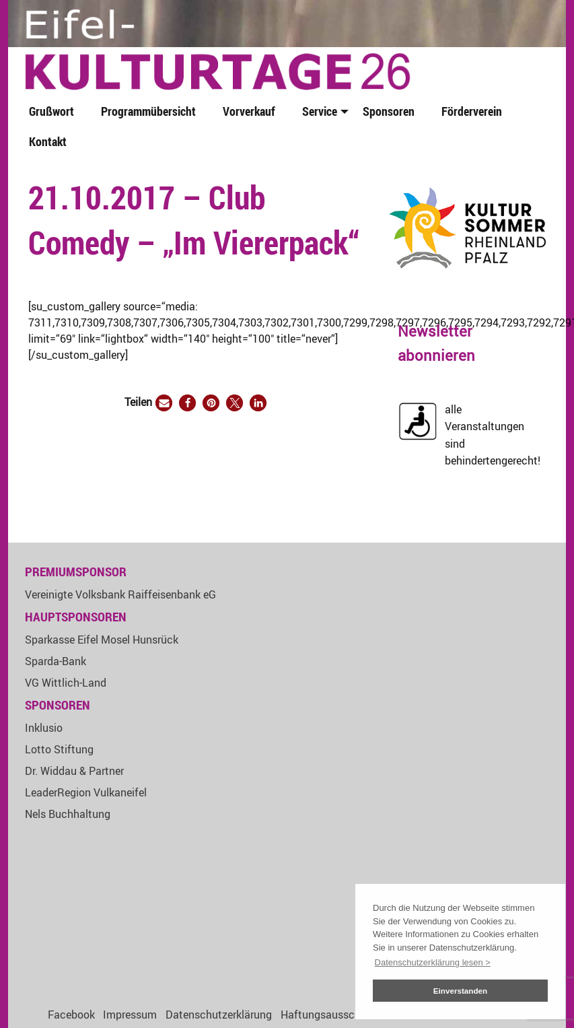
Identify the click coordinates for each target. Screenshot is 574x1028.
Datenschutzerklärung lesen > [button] (433, 962)
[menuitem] (54, 112)
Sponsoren (389, 111)
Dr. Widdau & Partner (74, 770)
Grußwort (51, 111)
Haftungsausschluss (330, 1014)
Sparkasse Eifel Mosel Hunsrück (101, 639)
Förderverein (471, 111)
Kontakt (48, 141)
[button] (163, 403)
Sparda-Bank (55, 661)
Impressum (130, 1014)
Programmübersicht (148, 111)
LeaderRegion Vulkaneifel (86, 792)
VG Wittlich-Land (65, 682)
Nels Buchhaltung (67, 814)
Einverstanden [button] (460, 990)
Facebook (71, 1014)
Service (319, 111)
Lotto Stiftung (59, 749)
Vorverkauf (249, 111)
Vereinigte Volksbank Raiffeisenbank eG (120, 594)
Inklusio (44, 727)
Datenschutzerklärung (219, 1014)
